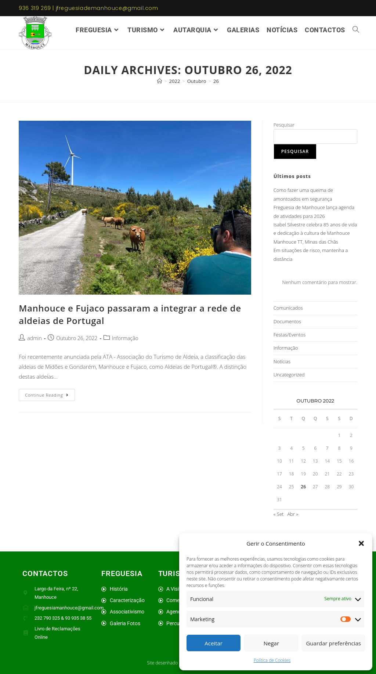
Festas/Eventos (290, 334)
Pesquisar (284, 124)
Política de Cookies (272, 660)
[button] (361, 543)
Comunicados (288, 308)
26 (216, 81)
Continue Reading (50, 393)
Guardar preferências (333, 643)
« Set (279, 514)
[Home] (159, 81)
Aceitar (214, 643)
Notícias (282, 361)
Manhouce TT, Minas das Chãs (306, 241)
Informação (125, 338)
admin (34, 338)
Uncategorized (289, 374)
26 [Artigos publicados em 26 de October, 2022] (303, 487)
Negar (271, 643)
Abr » (293, 514)
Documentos (287, 321)
